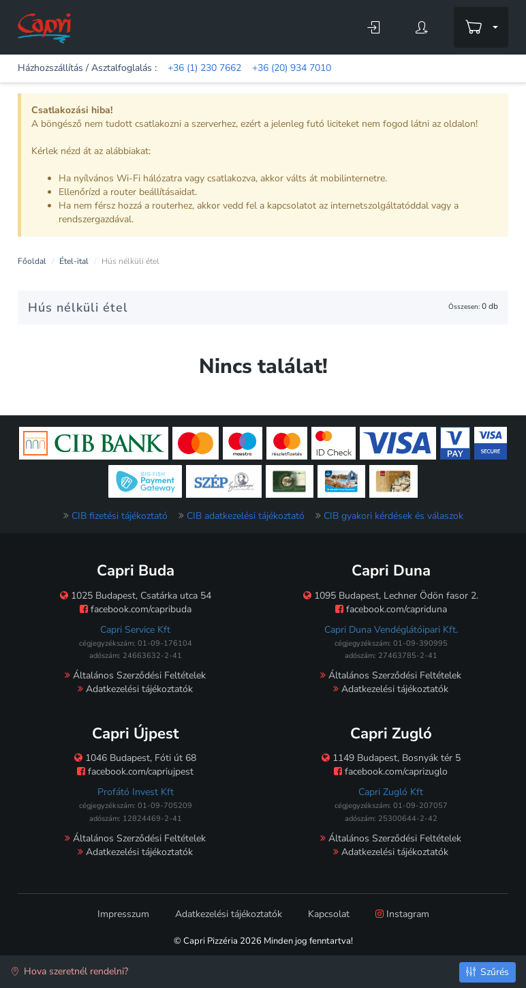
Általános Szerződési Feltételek (135, 675)
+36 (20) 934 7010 (291, 67)
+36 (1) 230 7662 (204, 67)
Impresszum (123, 914)
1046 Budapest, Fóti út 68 (135, 757)
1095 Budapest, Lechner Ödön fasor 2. (390, 595)
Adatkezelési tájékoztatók (135, 689)
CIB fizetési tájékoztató (120, 515)
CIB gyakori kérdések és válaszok (393, 515)
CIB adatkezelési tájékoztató (246, 515)
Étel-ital (74, 261)
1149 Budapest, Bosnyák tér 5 (391, 757)
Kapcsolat (329, 914)
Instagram (402, 914)
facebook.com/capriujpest (135, 771)
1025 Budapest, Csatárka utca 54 (135, 595)
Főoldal (32, 261)
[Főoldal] (44, 27)
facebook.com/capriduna (391, 609)
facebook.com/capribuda (135, 609)
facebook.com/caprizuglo (391, 771)
